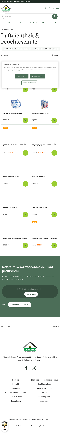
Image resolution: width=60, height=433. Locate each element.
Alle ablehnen (21, 76)
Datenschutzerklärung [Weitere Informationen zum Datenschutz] (17, 70)
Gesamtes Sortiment (33, 23)
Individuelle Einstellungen (29, 82)
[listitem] (15, 380)
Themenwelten (47, 23)
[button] (19, 304)
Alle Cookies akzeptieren (37, 76)
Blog (21, 23)
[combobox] (30, 16)
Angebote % (5, 23)
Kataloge (15, 23)
